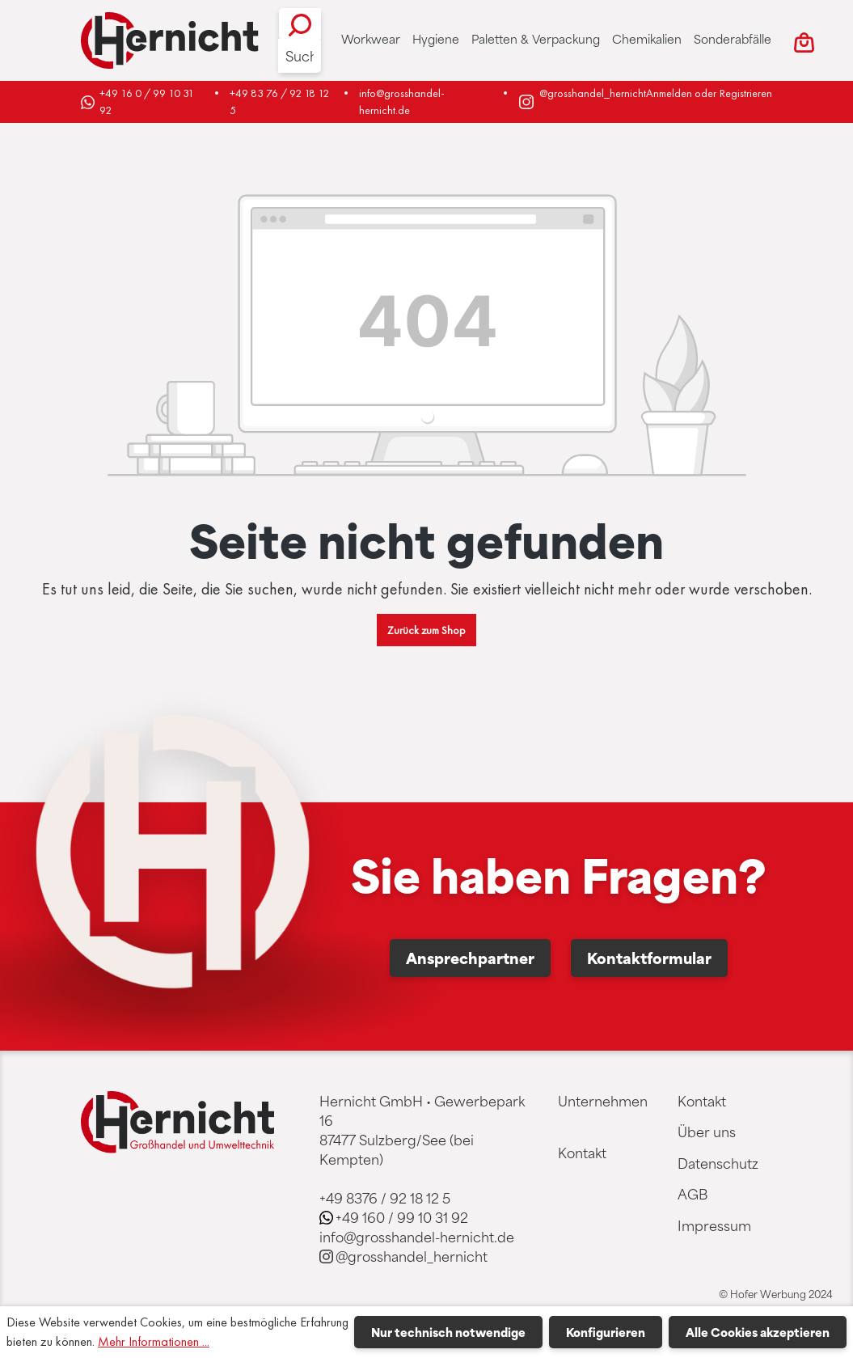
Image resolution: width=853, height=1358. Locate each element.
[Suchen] (300, 23)
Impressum (714, 1225)
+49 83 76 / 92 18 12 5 (280, 101)
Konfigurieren (605, 1332)
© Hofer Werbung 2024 (776, 1294)
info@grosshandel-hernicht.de (402, 101)
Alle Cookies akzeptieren (758, 1332)
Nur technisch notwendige (448, 1332)
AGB (692, 1194)
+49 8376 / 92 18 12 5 (384, 1198)
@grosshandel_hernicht (592, 93)
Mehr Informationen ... (153, 1341)
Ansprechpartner (470, 957)
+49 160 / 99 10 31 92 (402, 1217)
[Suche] (299, 56)
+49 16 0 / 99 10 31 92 (147, 101)
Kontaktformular (649, 957)
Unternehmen (603, 1101)
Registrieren (746, 93)
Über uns (707, 1131)
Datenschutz (718, 1163)
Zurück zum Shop (426, 630)
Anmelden (669, 93)
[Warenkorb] (804, 40)
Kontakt (582, 1152)
